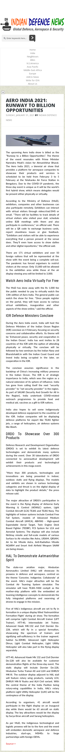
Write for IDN (32, 80)
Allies (32, 59)
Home (32, 49)
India (32, 53)
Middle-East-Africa (32, 70)
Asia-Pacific (32, 66)
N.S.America (33, 63)
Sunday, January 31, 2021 (20, 115)
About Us (32, 83)
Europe (32, 73)
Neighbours (32, 56)
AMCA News (32, 76)
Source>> (11, 743)
